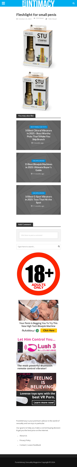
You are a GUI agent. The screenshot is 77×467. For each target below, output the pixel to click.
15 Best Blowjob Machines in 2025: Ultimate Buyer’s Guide (38, 167)
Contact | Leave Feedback (30, 445)
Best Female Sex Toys (38, 127)
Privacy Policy (25, 440)
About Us (23, 435)
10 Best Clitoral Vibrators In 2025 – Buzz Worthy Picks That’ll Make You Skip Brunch (38, 135)
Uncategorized (38, 161)
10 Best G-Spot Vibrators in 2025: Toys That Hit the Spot (38, 199)
